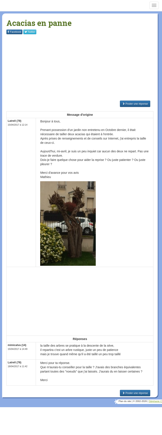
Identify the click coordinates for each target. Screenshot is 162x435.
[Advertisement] (84, 67)
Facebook (14, 31)
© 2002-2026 (140, 401)
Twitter (30, 31)
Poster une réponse (135, 103)
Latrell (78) (14, 120)
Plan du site (125, 401)
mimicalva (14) (17, 345)
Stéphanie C (155, 401)
